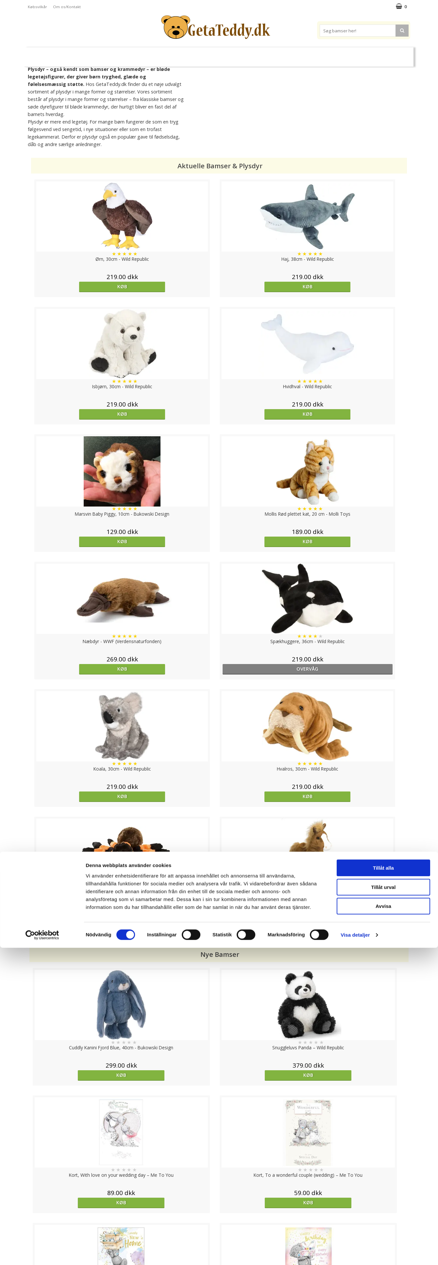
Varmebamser (201, 54)
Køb (77, 286)
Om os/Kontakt (67, 6)
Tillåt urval (383, 1204)
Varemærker (293, 54)
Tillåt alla (383, 1185)
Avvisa (383, 1223)
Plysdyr (130, 54)
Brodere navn (336, 54)
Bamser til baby (248, 54)
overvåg (361, 414)
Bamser (99, 54)
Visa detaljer (355, 1252)
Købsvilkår (37, 6)
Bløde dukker (163, 54)
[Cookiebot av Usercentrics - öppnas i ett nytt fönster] (42, 1252)
